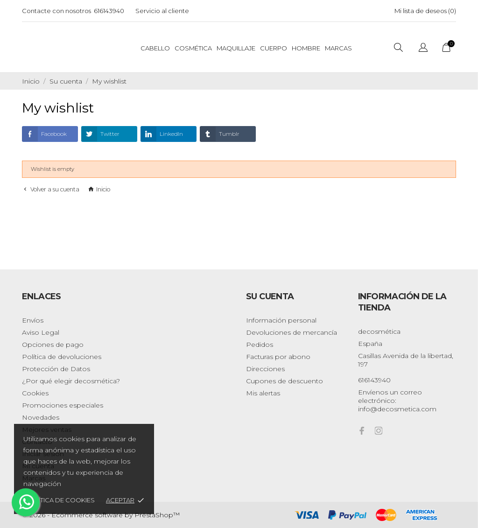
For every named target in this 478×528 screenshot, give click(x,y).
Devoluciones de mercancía (291, 332)
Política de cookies (60, 500)
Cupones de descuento (284, 381)
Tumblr (219, 134)
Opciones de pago (53, 344)
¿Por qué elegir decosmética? (71, 381)
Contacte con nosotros (56, 10)
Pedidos (259, 344)
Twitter (100, 134)
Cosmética (193, 48)
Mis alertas (263, 393)
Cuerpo (273, 48)
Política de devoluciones (61, 356)
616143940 (109, 10)
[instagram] (378, 431)
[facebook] (362, 431)
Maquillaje (236, 48)
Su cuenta (270, 296)
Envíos (32, 320)
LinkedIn (162, 134)
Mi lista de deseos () (425, 10)
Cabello (155, 48)
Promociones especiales (62, 405)
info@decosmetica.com (397, 409)
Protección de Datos (56, 369)
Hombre (306, 48)
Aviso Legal (40, 332)
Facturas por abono (278, 356)
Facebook (44, 134)
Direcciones (265, 369)
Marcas (338, 48)
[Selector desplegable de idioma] (423, 48)
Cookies (35, 393)
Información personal (281, 320)
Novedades (40, 417)
